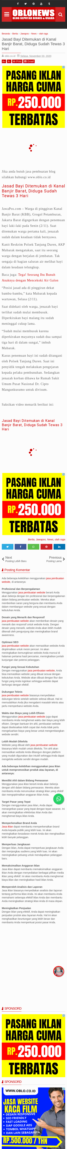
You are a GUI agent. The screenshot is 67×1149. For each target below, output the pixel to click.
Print (17, 61)
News (50, 539)
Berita (31, 539)
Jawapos (41, 539)
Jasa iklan (8, 826)
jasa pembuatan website (31, 592)
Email (29, 61)
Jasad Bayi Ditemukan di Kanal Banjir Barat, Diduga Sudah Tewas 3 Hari (33, 191)
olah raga (60, 539)
